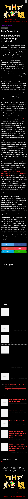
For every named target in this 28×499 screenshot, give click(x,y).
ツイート (3, 461)
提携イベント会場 (16, 468)
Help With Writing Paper (16, 410)
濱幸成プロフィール (7, 468)
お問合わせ (14, 470)
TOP (4, 467)
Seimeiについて (22, 467)
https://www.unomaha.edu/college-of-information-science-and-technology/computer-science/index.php (13, 173)
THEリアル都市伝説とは (12, 467)
